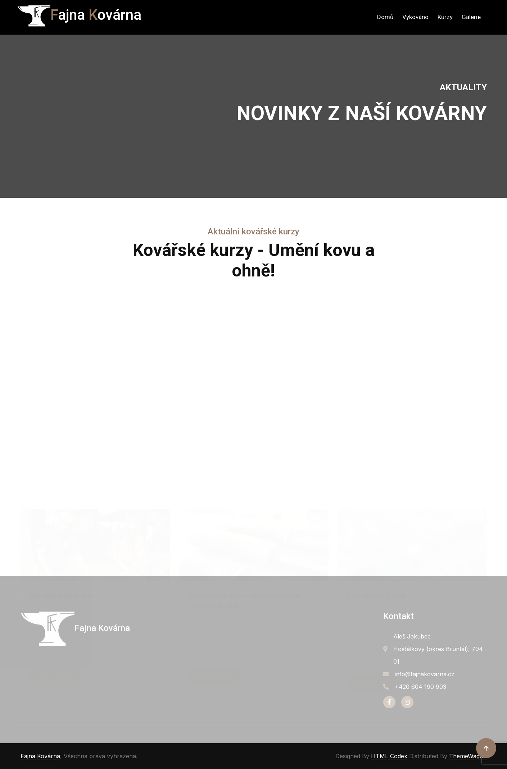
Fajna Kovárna (40, 756)
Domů (385, 16)
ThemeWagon (468, 756)
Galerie (471, 16)
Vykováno (415, 16)
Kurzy (445, 16)
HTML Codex (389, 756)
